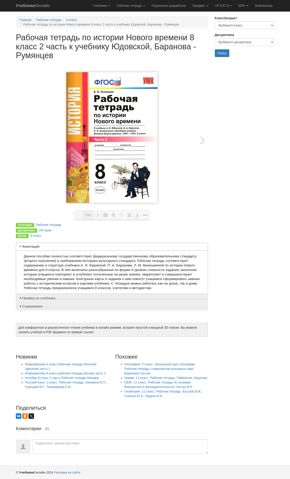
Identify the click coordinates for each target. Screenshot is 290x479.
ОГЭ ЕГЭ (223, 5)
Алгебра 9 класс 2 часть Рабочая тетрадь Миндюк (62, 378)
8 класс (71, 20)
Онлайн (33, 5)
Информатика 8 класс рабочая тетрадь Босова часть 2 (65, 373)
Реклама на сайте (67, 472)
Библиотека (263, 5)
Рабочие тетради (131, 5)
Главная (25, 20)
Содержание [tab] (31, 306)
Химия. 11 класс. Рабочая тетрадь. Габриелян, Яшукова (165, 378)
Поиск (222, 53)
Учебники (101, 5)
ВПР (243, 5)
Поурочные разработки (169, 5)
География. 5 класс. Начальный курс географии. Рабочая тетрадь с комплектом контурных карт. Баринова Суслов (160, 368)
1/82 (88, 215)
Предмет (200, 5)
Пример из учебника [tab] (37, 298)
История (45, 230)
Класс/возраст (226, 18)
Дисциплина (224, 35)
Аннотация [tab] (29, 246)
